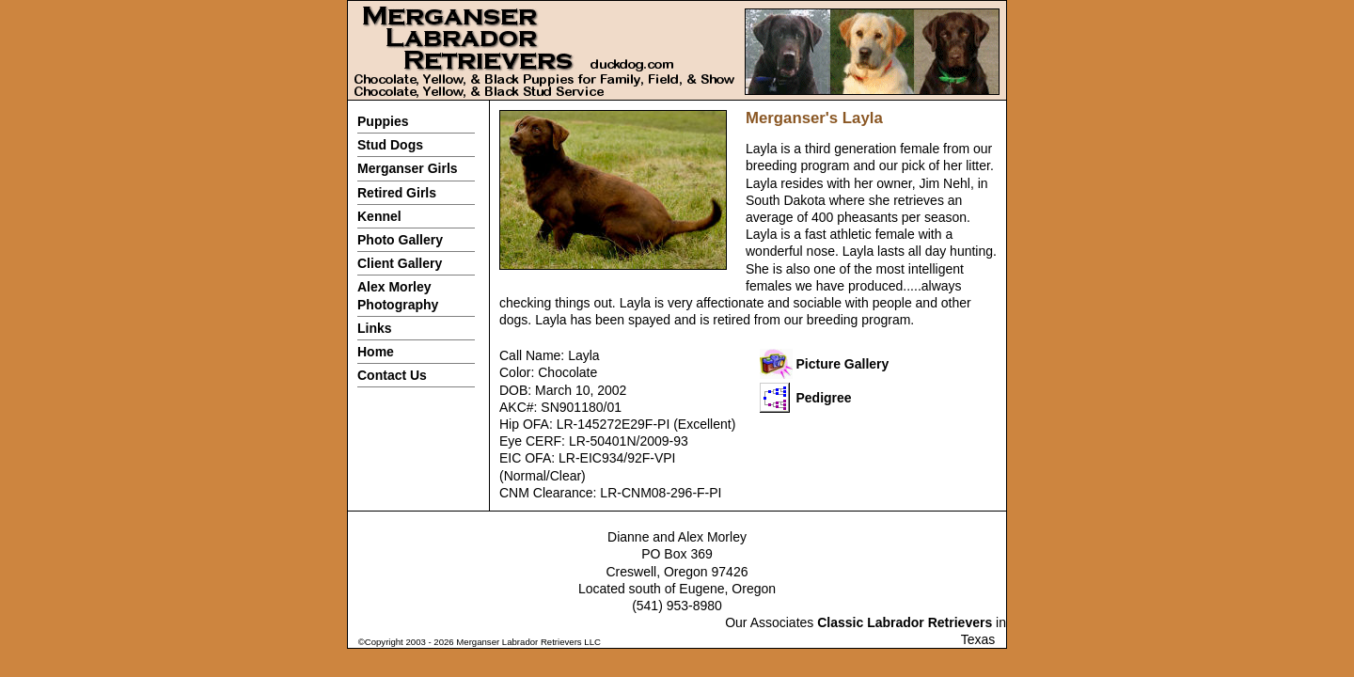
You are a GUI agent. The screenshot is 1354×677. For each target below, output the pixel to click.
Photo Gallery (400, 239)
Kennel (379, 216)
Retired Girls (396, 192)
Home (375, 351)
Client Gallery (399, 263)
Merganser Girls (407, 168)
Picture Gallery (843, 363)
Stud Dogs (390, 144)
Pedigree (824, 397)
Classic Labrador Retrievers (904, 622)
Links (374, 328)
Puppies (382, 121)
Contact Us (392, 375)
